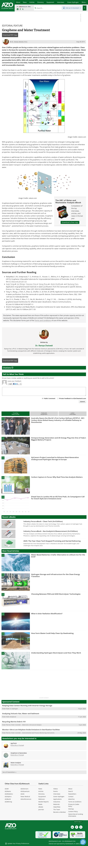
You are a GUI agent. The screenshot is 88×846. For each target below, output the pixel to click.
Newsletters (72, 794)
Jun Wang (20, 284)
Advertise (71, 799)
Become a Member (59, 812)
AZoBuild (8, 799)
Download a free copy (70, 222)
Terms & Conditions (74, 802)
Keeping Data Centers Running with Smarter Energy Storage (27, 705)
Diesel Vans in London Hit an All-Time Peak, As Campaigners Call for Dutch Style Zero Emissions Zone (58, 497)
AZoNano (8, 791)
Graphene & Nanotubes (19, 753)
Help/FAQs (56, 807)
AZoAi (22, 794)
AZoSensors (24, 789)
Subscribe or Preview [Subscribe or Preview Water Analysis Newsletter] (17, 765)
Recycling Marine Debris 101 (14, 721)
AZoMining (8, 802)
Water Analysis (16, 763)
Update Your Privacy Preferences (17, 843)
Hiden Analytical (11, 717)
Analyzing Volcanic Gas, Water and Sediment (20, 713)
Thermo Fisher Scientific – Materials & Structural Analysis (24, 725)
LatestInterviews (72, 413)
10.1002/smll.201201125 (18, 282)
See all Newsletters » (9, 772)
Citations (8, 368)
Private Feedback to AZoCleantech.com (72, 398)
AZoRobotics (9, 794)
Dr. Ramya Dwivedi (44, 345)
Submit (82, 401)
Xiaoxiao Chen (31, 284)
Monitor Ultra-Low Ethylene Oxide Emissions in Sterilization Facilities (31, 729)
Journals (41, 809)
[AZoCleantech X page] (80, 827)
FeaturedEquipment (44, 413)
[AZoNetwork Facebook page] (20, 9)
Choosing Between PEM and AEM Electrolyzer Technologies (55, 594)
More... (84, 2)
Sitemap (71, 809)
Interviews (56, 794)
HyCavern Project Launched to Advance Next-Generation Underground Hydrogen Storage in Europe (55, 458)
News (40, 789)
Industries (56, 802)
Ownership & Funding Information (75, 815)
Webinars (41, 799)
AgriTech (14, 743)
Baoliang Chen (72, 284)
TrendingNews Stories (15, 413)
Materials (56, 804)
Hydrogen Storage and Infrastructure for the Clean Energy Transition (55, 575)
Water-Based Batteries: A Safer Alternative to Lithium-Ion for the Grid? (58, 556)
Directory (41, 794)
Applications (57, 799)
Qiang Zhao (43, 284)
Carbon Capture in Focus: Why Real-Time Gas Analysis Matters (57, 477)
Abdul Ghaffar (56, 284)
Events (55, 791)
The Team (56, 809)
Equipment (42, 796)
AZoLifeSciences (26, 799)
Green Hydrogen (58, 796)
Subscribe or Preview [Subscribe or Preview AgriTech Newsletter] (17, 745)
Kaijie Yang (10, 284)
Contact (70, 796)
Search (70, 791)
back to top (78, 821)
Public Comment (49, 398)
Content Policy (73, 811)
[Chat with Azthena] (83, 842)
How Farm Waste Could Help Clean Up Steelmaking (52, 633)
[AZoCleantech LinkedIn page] (17, 9)
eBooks (40, 807)
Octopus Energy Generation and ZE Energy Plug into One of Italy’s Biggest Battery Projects (58, 439)
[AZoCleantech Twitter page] (23, 9)
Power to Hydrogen (12, 709)
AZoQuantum (25, 791)
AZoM (7, 789)
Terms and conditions (43, 320)
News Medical (25, 796)
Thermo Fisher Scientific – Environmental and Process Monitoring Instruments (30, 733)
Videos (55, 789)
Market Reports (43, 802)
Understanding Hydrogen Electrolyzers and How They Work (56, 653)
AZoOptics (8, 796)
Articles (40, 791)
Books (40, 804)
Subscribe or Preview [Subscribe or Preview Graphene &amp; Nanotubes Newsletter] (17, 755)
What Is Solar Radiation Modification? (46, 613)
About (70, 789)
